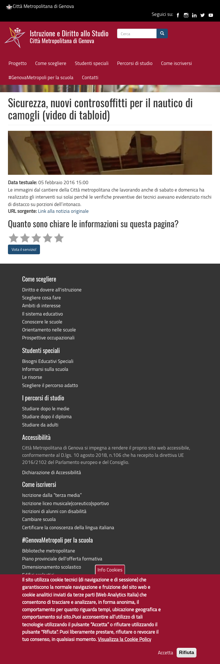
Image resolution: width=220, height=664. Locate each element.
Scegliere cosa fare (41, 297)
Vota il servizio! (24, 249)
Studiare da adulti (40, 424)
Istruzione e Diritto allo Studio (69, 36)
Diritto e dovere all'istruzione (52, 289)
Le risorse (32, 377)
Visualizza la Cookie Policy (124, 644)
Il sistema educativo (42, 313)
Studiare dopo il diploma (47, 416)
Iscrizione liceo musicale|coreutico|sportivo (65, 503)
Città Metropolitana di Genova (40, 6)
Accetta (165, 657)
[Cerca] (162, 33)
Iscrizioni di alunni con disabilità (54, 511)
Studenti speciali (92, 63)
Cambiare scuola (39, 519)
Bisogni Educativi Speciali (47, 361)
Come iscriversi (176, 63)
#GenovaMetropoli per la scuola (41, 77)
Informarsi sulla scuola (45, 369)
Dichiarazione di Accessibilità (51, 472)
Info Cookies (110, 574)
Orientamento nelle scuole (49, 329)
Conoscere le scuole (42, 321)
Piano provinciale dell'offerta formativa (62, 558)
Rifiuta (186, 657)
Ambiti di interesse (41, 305)
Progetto (18, 63)
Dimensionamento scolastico (51, 567)
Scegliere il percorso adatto (50, 385)
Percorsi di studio (135, 63)
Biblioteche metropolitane (48, 550)
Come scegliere (50, 63)
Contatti (90, 77)
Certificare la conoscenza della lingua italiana (68, 527)
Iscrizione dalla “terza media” (52, 495)
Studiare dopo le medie (45, 408)
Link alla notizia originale (63, 211)
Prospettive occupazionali (48, 337)
